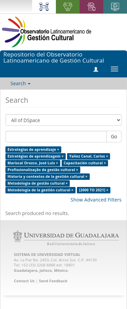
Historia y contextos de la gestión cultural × (47, 176)
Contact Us (24, 280)
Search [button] (20, 83)
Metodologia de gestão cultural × (37, 183)
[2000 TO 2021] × (93, 190)
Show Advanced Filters (96, 199)
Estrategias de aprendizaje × (33, 149)
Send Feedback (53, 280)
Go (114, 136)
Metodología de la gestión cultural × (40, 190)
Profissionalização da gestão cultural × (42, 169)
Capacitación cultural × (85, 163)
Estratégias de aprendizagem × (35, 156)
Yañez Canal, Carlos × (88, 156)
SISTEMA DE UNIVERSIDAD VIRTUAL (47, 254)
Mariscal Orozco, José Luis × (32, 163)
